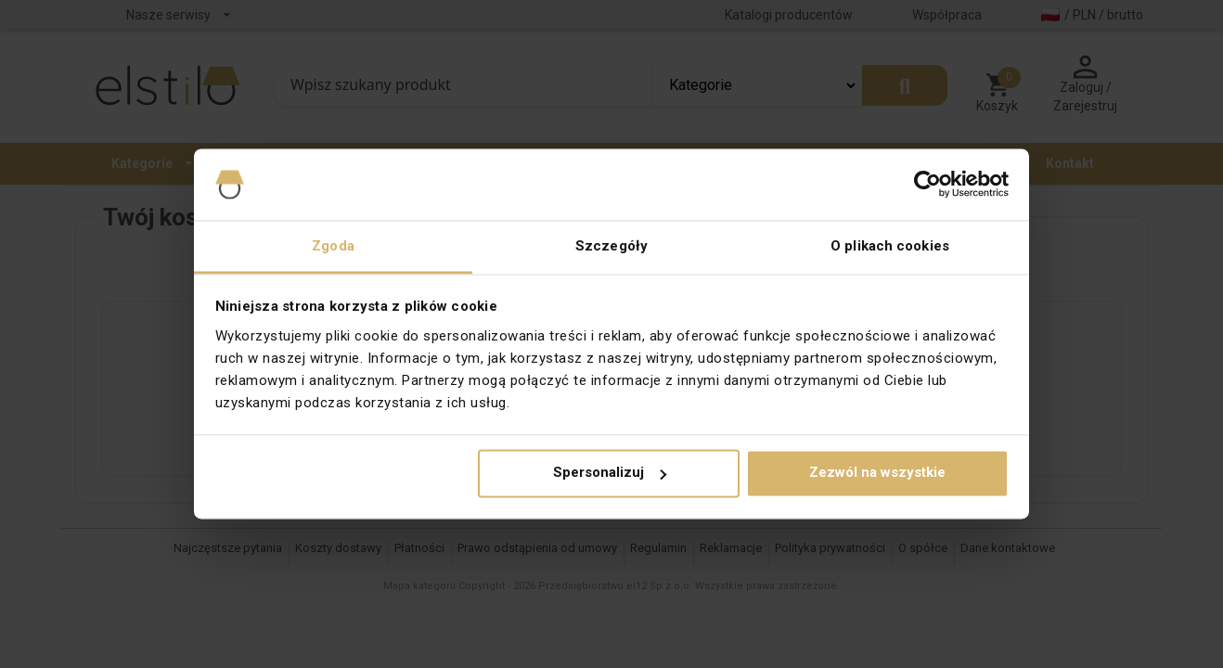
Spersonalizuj (609, 473)
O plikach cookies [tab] (889, 246)
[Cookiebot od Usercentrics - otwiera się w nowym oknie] (927, 185)
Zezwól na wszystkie (877, 473)
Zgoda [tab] (333, 246)
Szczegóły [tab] (611, 246)
